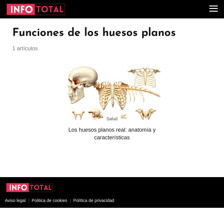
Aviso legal (15, 200)
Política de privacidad (93, 200)
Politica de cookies (49, 200)
